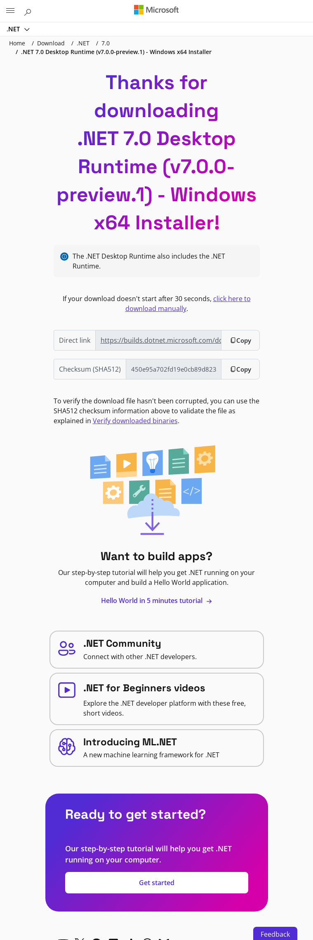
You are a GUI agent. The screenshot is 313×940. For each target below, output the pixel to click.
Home (17, 43)
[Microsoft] (156, 10)
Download (51, 43)
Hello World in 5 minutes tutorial (156, 600)
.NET (14, 29)
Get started (156, 882)
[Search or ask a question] (29, 10)
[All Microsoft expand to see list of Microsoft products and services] (10, 11)
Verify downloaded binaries (135, 420)
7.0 (105, 43)
